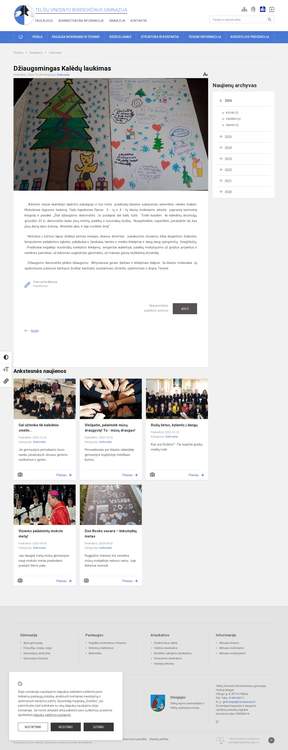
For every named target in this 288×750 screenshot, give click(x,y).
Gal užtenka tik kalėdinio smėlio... (39, 427)
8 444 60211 (236, 697)
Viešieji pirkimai (164, 663)
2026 (228, 100)
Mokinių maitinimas (101, 648)
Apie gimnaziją (32, 643)
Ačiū (185, 308)
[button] (244, 9)
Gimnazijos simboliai (36, 653)
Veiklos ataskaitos (166, 648)
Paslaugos (44, 21)
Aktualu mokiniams (231, 648)
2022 (228, 170)
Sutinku (98, 727)
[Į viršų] (271, 740)
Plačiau (61, 475)
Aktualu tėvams (229, 643)
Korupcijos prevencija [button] (249, 37)
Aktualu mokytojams (232, 653)
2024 (228, 148)
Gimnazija (117, 21)
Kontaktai (139, 21)
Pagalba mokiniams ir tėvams (107, 643)
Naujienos (36, 52)
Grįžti (35, 331)
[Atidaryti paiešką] (269, 19)
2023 (228, 159)
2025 (228, 137)
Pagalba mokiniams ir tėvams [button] (76, 37)
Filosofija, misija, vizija (37, 648)
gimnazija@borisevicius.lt (239, 701)
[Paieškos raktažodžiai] (242, 19)
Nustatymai (33, 727)
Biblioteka (95, 653)
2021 (228, 181)
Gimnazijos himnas (35, 658)
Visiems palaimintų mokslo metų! (41, 533)
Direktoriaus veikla (165, 643)
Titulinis (18, 52)
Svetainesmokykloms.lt (243, 742)
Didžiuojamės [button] (120, 37)
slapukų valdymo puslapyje (52, 715)
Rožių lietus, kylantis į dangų (174, 425)
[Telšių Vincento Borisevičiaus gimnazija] (24, 15)
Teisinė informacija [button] (204, 37)
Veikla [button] (37, 37)
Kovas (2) (232, 112)
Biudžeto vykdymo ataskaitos (173, 653)
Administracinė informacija (81, 21)
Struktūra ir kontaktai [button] (160, 37)
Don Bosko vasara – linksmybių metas (111, 533)
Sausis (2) (232, 125)
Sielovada (55, 52)
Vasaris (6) (233, 118)
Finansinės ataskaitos (168, 658)
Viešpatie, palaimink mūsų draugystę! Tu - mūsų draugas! (110, 427)
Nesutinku (66, 727)
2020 (228, 192)
